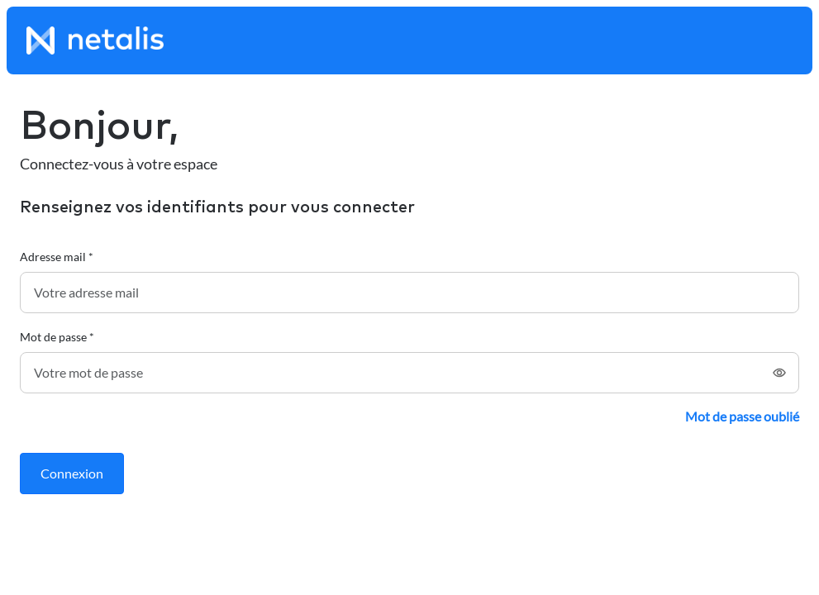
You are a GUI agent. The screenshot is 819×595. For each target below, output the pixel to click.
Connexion (71, 473)
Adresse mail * (56, 257)
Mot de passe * (57, 337)
